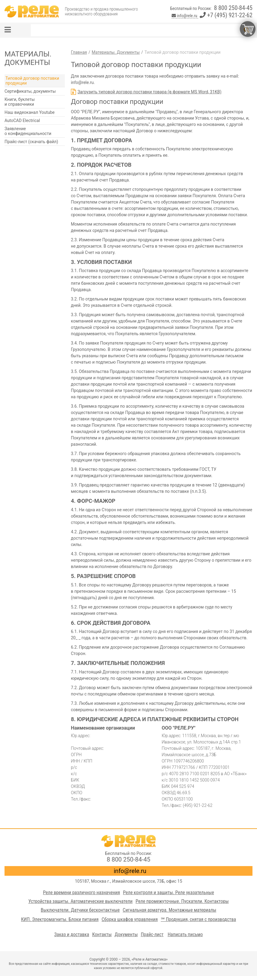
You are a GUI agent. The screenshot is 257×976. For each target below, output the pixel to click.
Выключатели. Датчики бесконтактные (80, 910)
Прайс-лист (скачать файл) (31, 141)
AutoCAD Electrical (22, 120)
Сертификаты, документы (30, 91)
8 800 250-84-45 (233, 7)
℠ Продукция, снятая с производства (198, 919)
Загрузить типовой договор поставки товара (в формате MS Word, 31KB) (149, 91)
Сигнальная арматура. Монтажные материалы (169, 910)
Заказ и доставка (71, 934)
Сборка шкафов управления (130, 919)
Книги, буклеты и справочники (20, 102)
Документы (126, 934)
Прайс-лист (152, 934)
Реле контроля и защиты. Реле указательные (168, 892)
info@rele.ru (185, 15)
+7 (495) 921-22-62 (226, 15)
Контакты (102, 934)
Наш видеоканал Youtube (30, 112)
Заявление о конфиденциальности (28, 131)
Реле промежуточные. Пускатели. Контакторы (182, 901)
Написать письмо (185, 934)
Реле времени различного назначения (81, 892)
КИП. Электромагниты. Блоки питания (60, 919)
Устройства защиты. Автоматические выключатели (80, 901)
